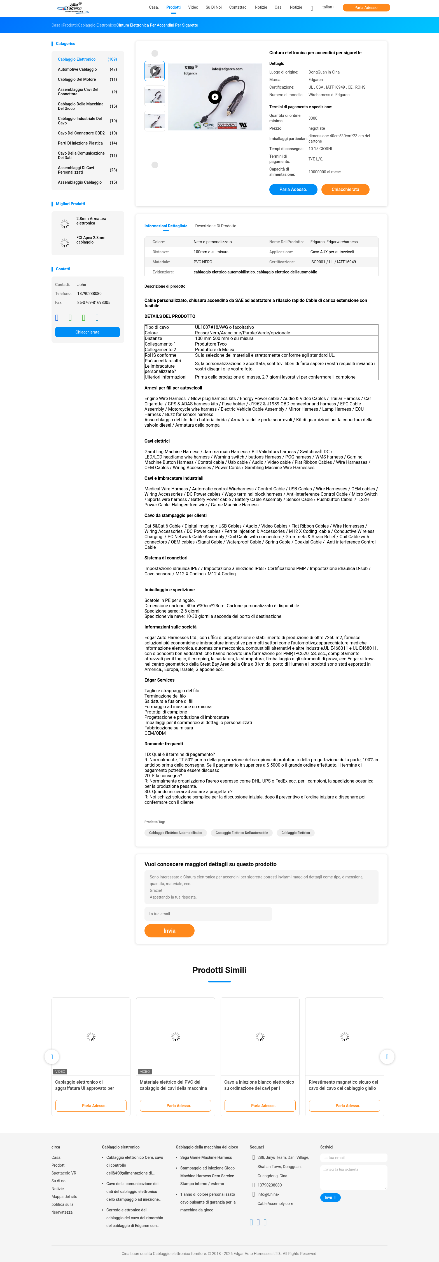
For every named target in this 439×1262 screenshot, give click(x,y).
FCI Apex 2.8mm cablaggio (91, 239)
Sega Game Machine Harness (206, 1157)
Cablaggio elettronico (87, 59)
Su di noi (59, 1181)
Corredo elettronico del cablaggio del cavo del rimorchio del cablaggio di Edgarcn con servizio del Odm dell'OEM (134, 1219)
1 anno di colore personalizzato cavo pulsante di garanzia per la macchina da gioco (207, 1202)
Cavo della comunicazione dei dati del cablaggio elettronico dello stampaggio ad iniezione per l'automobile (132, 1192)
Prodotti (59, 1165)
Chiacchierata (87, 332)
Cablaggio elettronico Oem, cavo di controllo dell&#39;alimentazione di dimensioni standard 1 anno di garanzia (134, 1166)
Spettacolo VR (64, 1173)
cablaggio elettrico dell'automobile (242, 833)
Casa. (56, 1157)
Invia (170, 930)
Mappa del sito (64, 1196)
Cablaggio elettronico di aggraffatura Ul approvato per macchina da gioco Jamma (84, 1088)
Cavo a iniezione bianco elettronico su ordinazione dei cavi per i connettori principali (259, 1088)
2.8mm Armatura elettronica (91, 220)
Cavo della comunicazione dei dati (87, 155)
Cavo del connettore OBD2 (87, 133)
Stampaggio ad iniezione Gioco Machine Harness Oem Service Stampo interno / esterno (207, 1176)
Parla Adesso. (366, 7)
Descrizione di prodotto (215, 226)
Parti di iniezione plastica (87, 143)
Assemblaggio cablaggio (87, 182)
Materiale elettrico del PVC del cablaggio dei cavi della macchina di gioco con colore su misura (173, 1088)
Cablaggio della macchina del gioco (87, 106)
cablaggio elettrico (295, 833)
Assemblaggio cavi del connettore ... (87, 91)
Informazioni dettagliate (165, 226)
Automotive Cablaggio (87, 69)
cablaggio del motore (87, 79)
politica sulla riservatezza (62, 1208)
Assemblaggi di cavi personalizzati (87, 170)
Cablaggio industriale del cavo (87, 120)
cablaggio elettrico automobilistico (175, 833)
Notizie (296, 7)
